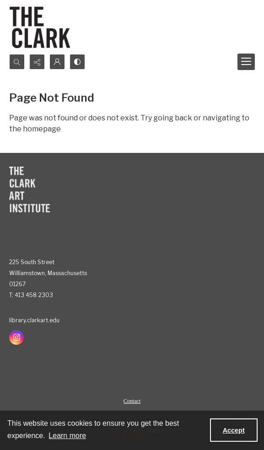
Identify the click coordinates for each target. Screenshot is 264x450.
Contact (132, 401)
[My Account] (57, 61)
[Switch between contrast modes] (77, 61)
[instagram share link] (16, 337)
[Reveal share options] (37, 61)
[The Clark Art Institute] (29, 189)
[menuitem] (132, 400)
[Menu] (246, 62)
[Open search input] (17, 61)
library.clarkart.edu (34, 320)
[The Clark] (41, 27)
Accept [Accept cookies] (234, 430)
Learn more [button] (67, 435)
